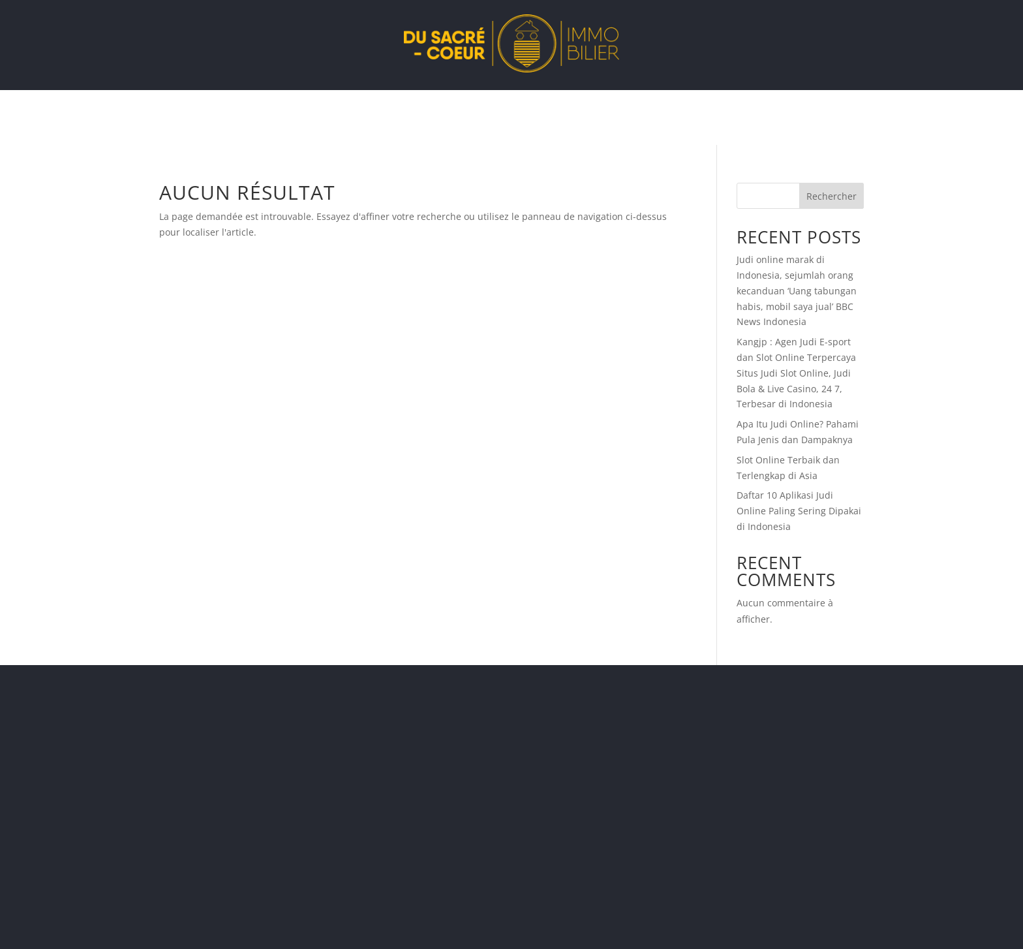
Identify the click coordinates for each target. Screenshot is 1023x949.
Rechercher (831, 196)
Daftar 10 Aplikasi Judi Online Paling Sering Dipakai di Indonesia (799, 511)
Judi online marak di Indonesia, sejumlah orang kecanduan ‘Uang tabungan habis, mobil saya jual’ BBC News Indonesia (797, 290)
